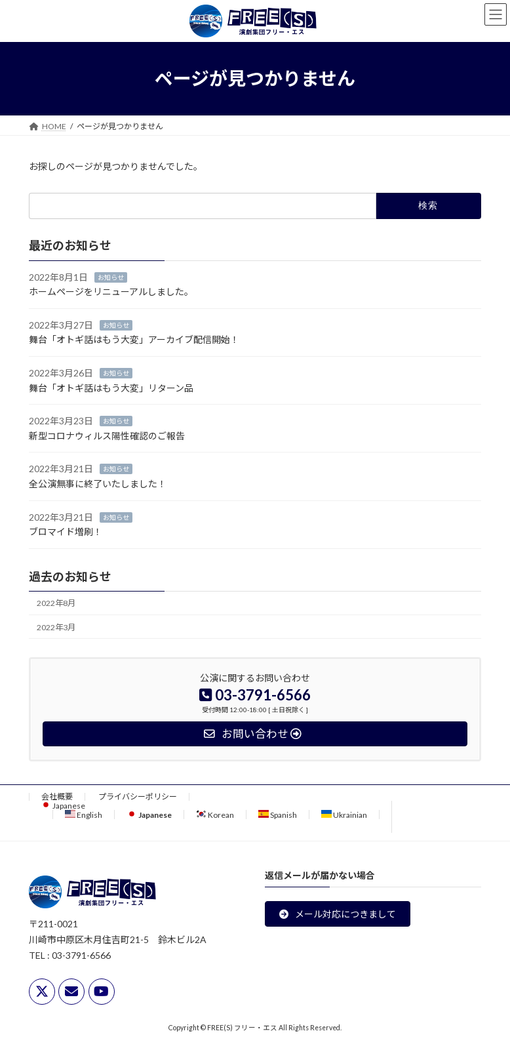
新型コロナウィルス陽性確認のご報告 (107, 435)
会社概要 (57, 796)
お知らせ (111, 277)
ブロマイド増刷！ (65, 531)
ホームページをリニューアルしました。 (111, 291)
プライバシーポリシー (137, 796)
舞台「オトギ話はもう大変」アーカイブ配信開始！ (134, 339)
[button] (337, 913)
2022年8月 (56, 603)
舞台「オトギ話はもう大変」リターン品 (111, 387)
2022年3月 (56, 627)
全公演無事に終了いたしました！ (98, 483)
